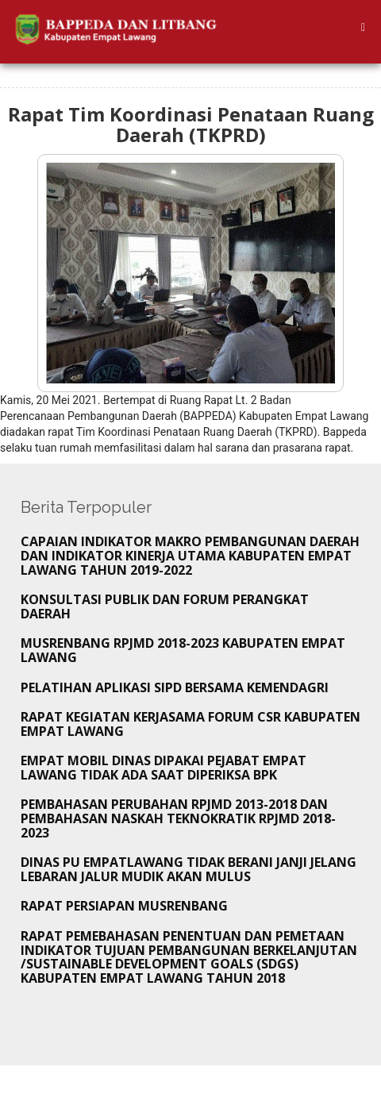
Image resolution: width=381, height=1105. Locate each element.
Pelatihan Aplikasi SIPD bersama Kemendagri (175, 687)
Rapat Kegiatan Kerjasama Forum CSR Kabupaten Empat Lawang (190, 724)
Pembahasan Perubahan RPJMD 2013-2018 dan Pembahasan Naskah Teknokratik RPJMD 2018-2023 (178, 818)
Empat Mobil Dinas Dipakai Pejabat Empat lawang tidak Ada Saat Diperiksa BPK (163, 768)
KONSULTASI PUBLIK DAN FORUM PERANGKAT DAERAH (165, 606)
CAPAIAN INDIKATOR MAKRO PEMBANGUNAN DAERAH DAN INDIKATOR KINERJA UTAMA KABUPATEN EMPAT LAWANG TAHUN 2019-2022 (190, 555)
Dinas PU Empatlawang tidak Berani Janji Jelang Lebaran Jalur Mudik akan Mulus (188, 869)
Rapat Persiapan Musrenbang (124, 905)
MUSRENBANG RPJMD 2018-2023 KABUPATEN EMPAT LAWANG (183, 650)
